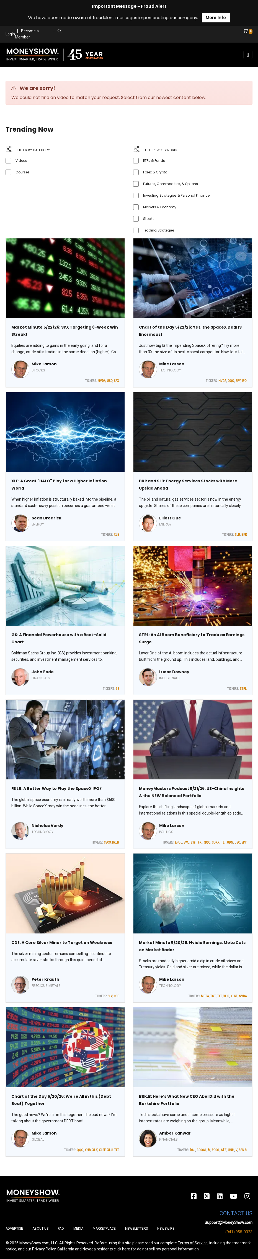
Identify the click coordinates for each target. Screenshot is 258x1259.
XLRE (234, 996)
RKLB (115, 842)
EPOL (178, 842)
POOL (216, 1150)
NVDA (101, 381)
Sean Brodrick (46, 518)
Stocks (148, 218)
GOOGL (202, 1150)
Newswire (165, 1229)
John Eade (43, 672)
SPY (238, 381)
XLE (116, 535)
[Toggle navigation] (247, 55)
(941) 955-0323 (238, 1232)
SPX (116, 381)
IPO (244, 381)
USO (109, 381)
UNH (231, 1150)
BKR (244, 535)
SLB (237, 535)
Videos (21, 160)
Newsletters (136, 1229)
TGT (213, 996)
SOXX (216, 842)
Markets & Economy (159, 207)
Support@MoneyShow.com (228, 1222)
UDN (230, 842)
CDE (116, 996)
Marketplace (104, 1229)
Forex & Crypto (155, 172)
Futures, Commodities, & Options (170, 183)
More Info (216, 17)
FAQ (61, 1229)
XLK (94, 1150)
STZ (223, 1150)
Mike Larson (44, 364)
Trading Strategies (159, 230)
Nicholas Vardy (47, 825)
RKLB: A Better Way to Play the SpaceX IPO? (56, 788)
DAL (192, 1150)
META (205, 996)
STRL (243, 689)
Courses (23, 172)
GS (117, 689)
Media (78, 1229)
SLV (110, 996)
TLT (223, 842)
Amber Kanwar (175, 1133)
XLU (110, 1150)
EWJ (186, 842)
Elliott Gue (170, 518)
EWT (194, 842)
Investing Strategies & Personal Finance (176, 195)
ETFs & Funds (154, 160)
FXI (200, 842)
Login (10, 34)
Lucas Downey (174, 672)
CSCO (107, 842)
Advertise (14, 1229)
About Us (40, 1229)
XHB (226, 996)
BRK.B (243, 1150)
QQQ (231, 381)
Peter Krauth (45, 979)
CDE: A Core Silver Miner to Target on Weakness (61, 942)
